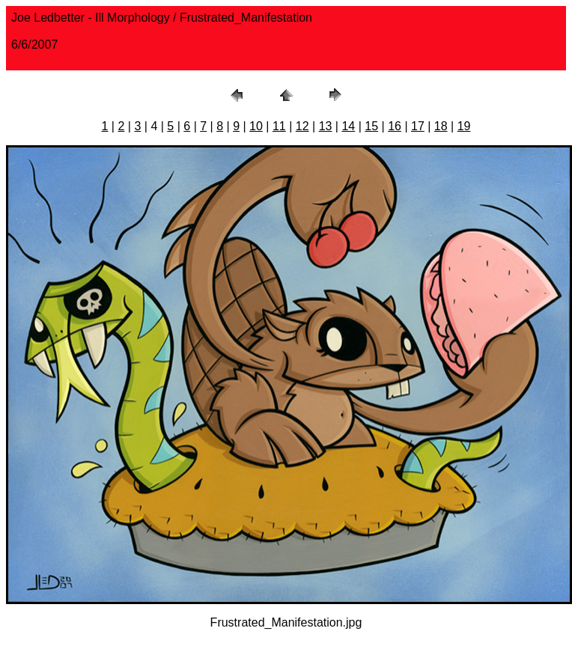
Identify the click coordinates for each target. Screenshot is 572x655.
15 (371, 126)
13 (325, 126)
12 (302, 126)
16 (394, 126)
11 (279, 126)
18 (441, 126)
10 (256, 126)
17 (418, 126)
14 (348, 126)
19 (464, 126)
